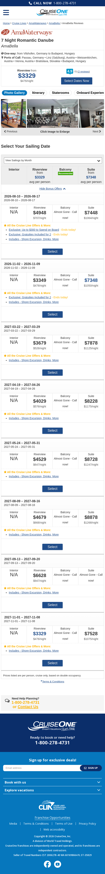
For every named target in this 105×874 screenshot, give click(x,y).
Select (52, 251)
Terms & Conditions (52, 681)
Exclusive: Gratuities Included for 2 (30, 234)
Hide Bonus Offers (52, 188)
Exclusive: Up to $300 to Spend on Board (34, 229)
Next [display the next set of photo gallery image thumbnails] (97, 131)
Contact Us (28, 707)
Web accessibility (54, 829)
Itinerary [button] (38, 92)
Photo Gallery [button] (14, 92)
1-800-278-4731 (64, 3)
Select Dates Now (76, 80)
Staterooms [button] (60, 92)
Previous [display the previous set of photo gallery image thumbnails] (10, 131)
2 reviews (83, 71)
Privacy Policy (87, 823)
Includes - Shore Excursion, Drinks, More (34, 239)
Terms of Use (63, 823)
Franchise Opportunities (52, 817)
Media (13, 823)
